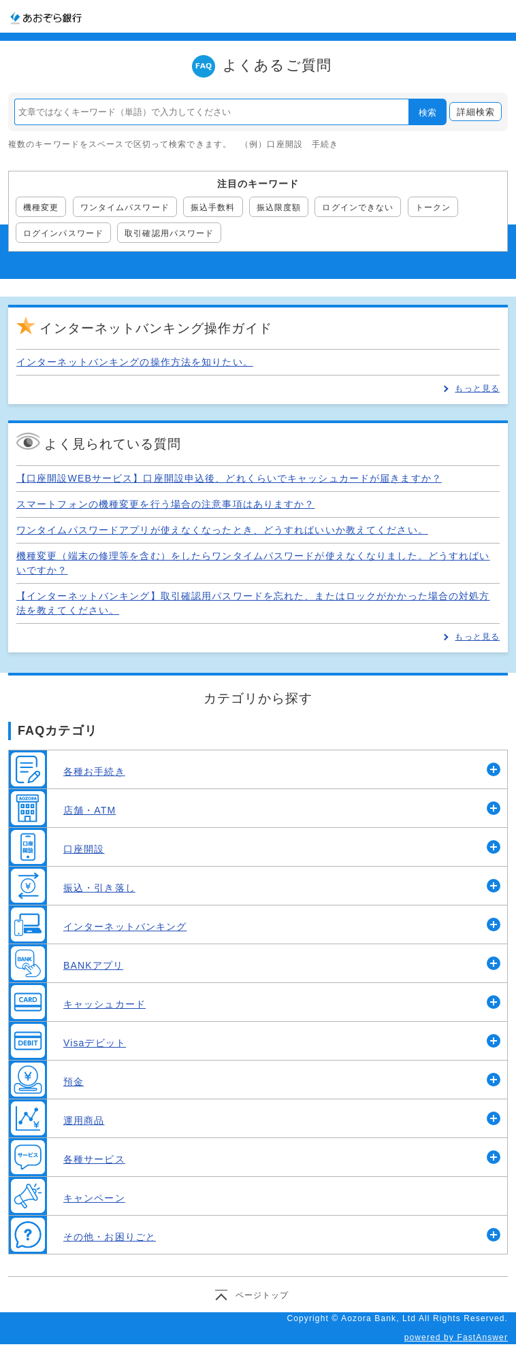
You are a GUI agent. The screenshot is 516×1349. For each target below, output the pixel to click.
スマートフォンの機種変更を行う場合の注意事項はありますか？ (165, 504)
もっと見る (477, 388)
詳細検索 (476, 112)
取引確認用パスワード (169, 233)
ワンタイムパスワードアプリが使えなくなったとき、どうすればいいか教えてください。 (222, 529)
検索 (427, 112)
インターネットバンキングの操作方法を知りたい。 (134, 361)
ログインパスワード (63, 233)
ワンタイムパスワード (125, 207)
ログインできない (357, 207)
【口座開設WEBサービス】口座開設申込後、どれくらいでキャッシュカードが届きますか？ (229, 478)
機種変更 (41, 207)
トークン (433, 207)
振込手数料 (213, 207)
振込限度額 (279, 207)
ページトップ (262, 1295)
